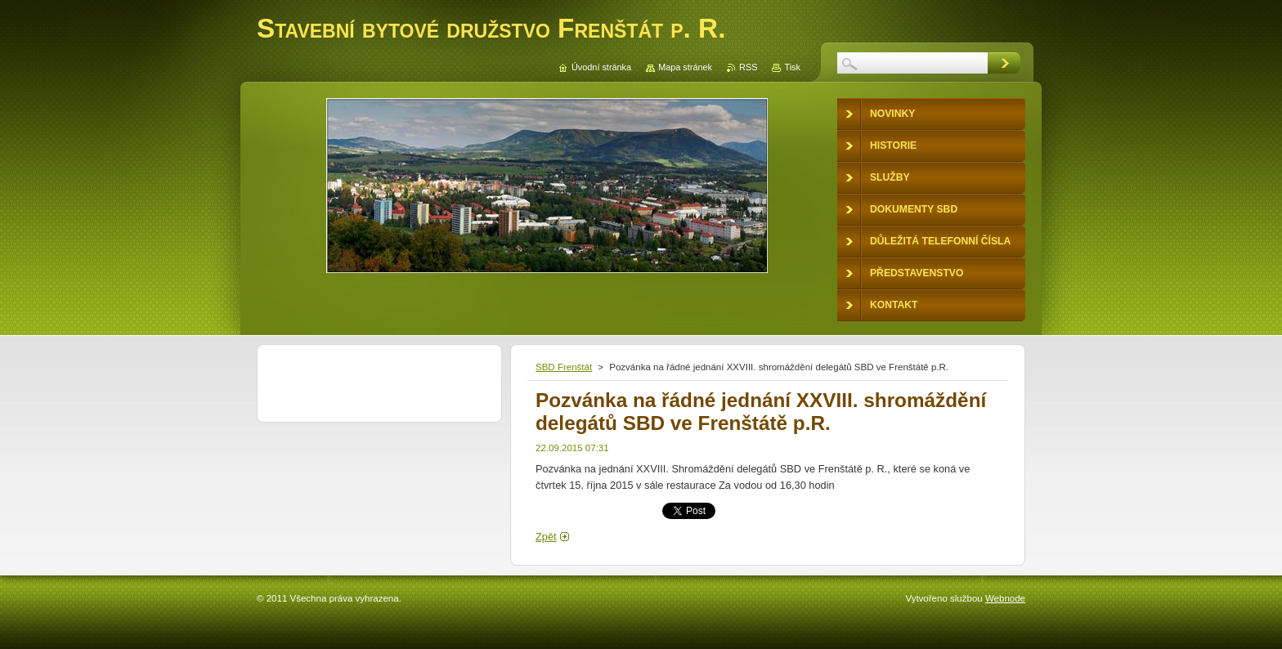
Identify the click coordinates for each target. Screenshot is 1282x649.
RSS (748, 67)
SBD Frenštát (564, 367)
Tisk (792, 67)
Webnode (1005, 598)
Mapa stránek (685, 67)
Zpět (546, 536)
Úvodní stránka (601, 67)
